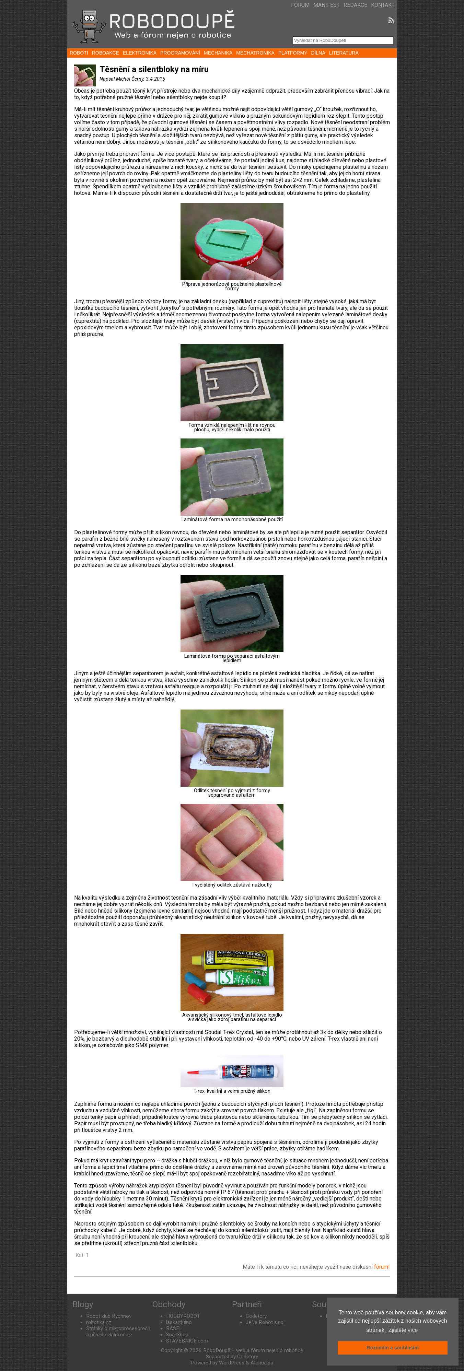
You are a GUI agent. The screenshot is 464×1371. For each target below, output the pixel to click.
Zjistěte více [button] (403, 1330)
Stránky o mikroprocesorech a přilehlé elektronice (118, 1331)
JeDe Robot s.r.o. (265, 1322)
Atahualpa (262, 1363)
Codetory (256, 1316)
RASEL (174, 1328)
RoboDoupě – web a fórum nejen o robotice (253, 1350)
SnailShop (177, 1335)
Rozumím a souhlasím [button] (393, 1347)
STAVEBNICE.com (187, 1341)
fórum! (382, 1267)
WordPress (231, 1363)
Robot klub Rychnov (108, 1316)
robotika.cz (98, 1322)
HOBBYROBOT (183, 1316)
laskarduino (179, 1322)
